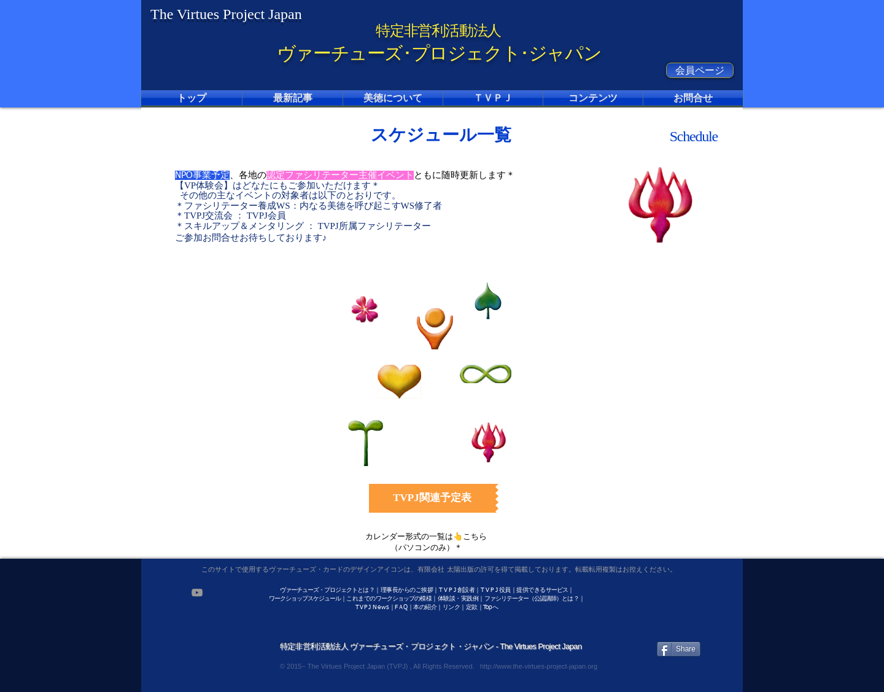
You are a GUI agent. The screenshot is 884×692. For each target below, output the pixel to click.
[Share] (678, 649)
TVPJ (363, 607)
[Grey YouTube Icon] (197, 592)
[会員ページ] (700, 70)
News (381, 607)
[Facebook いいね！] (680, 592)
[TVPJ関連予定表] (432, 498)
